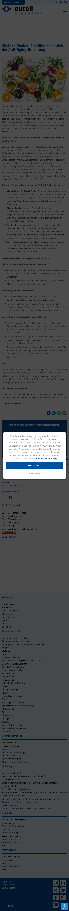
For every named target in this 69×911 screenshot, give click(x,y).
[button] (34, 473)
